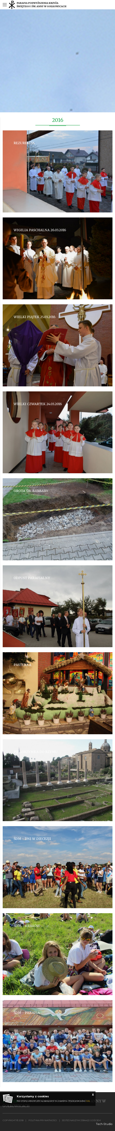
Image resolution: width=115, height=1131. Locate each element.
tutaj (88, 1101)
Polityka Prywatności (42, 1120)
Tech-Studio (104, 1124)
